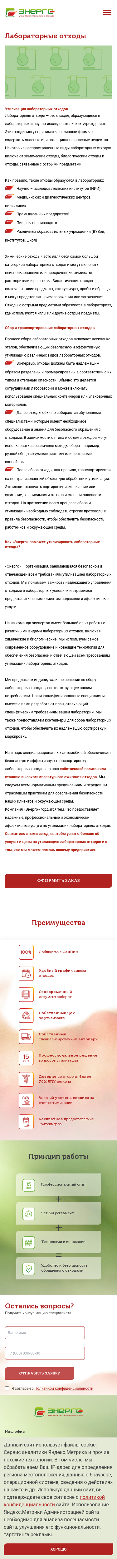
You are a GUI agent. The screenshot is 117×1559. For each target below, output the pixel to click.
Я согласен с (52, 1388)
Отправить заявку (39, 1373)
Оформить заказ (58, 881)
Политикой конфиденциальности (64, 1388)
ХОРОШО (59, 1549)
